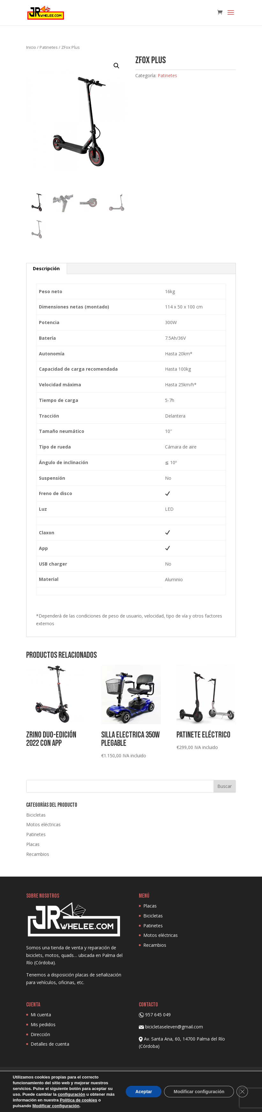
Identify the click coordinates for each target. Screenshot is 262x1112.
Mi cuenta (41, 1015)
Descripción (46, 268)
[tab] (46, 268)
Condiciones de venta (197, 1075)
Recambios (37, 854)
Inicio (31, 47)
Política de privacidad (108, 1075)
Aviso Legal (152, 1075)
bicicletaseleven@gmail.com (174, 1027)
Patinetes (49, 47)
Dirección (40, 1034)
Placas (33, 844)
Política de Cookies (55, 1075)
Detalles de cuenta (50, 1044)
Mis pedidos (43, 1024)
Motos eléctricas (43, 824)
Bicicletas (36, 815)
